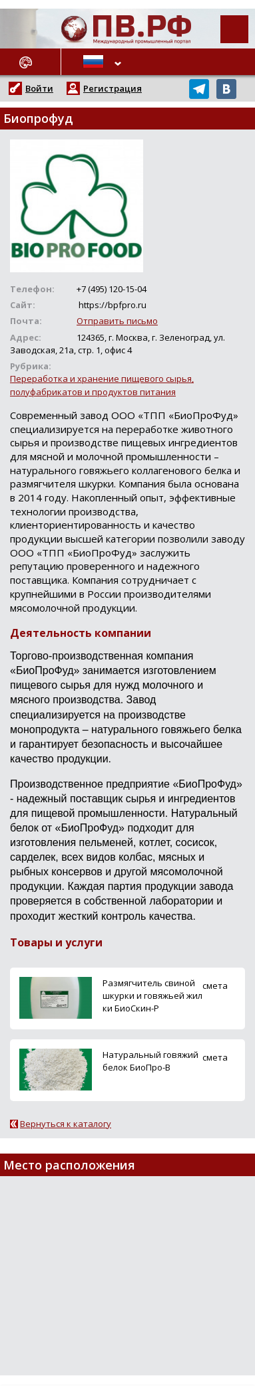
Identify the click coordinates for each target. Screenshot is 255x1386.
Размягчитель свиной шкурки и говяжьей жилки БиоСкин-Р (152, 995)
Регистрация (112, 88)
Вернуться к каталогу (65, 1124)
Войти (39, 88)
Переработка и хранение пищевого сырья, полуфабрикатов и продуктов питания (102, 385)
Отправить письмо (117, 321)
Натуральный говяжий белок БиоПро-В (150, 1061)
